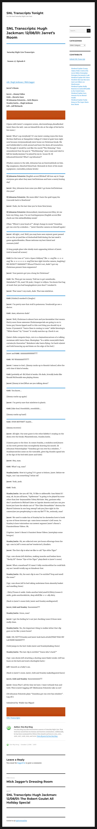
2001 (34, 744)
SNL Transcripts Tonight (24, 13)
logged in (21, 763)
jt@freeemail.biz (21, 821)
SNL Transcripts (13, 718)
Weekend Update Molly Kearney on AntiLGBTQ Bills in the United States (80, 89)
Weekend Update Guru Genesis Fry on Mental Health (78, 95)
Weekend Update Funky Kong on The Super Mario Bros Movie (80, 102)
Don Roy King (14, 744)
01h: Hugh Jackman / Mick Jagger (20, 82)
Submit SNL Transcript (77, 59)
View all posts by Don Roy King (47, 736)
